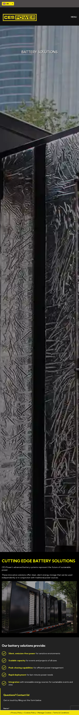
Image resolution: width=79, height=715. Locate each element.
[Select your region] (8, 3)
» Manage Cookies (43, 713)
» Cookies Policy (29, 713)
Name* (6, 708)
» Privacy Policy (16, 713)
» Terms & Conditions (60, 713)
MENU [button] (72, 17)
